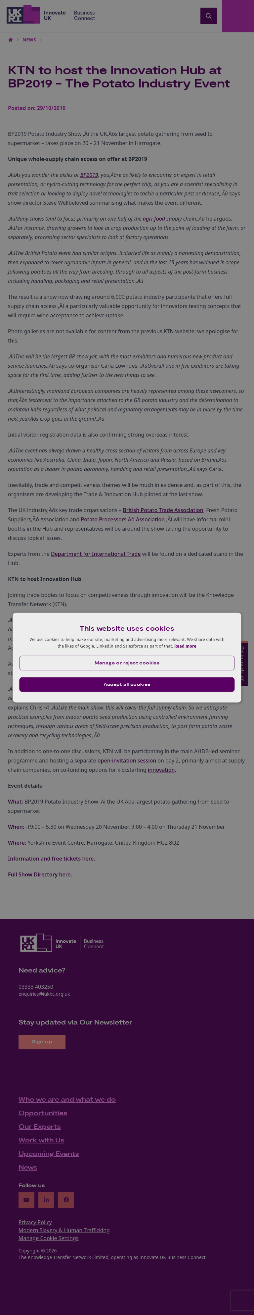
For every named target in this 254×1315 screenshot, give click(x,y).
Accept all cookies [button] (127, 684)
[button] (126, 662)
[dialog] (127, 658)
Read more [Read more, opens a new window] (185, 646)
